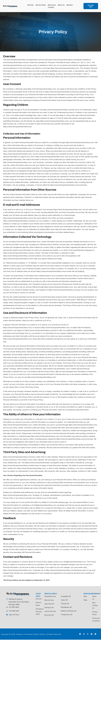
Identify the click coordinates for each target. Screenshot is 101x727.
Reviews (70, 5)
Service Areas (41, 5)
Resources (52, 5)
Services (30, 5)
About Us (61, 5)
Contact (51, 7)
